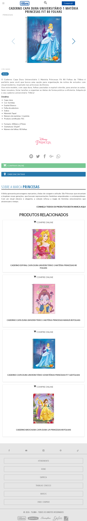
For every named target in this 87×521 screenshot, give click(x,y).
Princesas (8, 15)
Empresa (43, 477)
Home (43, 469)
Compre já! (68, 3)
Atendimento (43, 461)
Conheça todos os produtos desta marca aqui (61, 207)
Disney (5, 74)
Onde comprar (44, 502)
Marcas (43, 493)
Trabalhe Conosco (43, 485)
